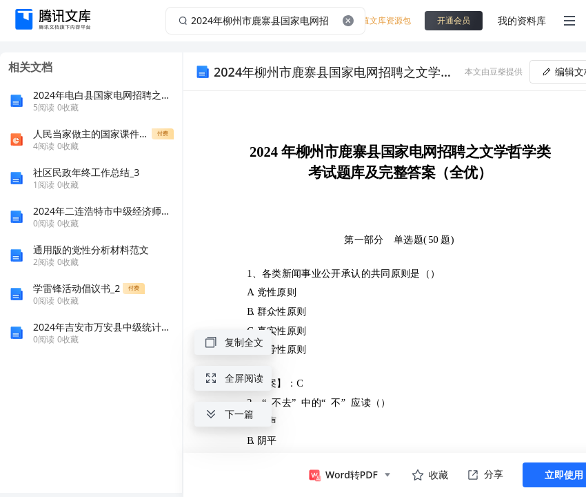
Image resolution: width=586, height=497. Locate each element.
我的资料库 (522, 20)
